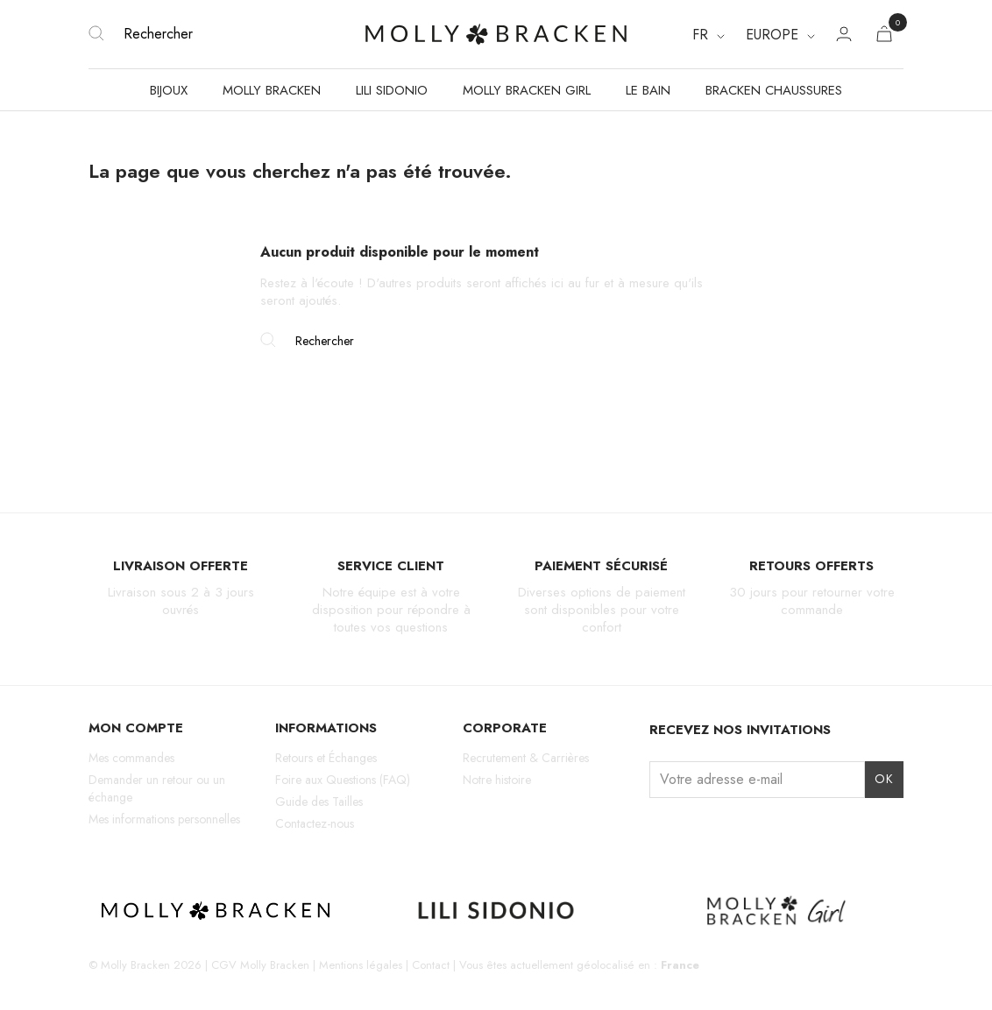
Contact (431, 965)
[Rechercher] (224, 34)
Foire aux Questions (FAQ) (342, 779)
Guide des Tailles (319, 801)
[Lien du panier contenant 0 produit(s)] (884, 37)
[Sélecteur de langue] (708, 35)
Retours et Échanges (326, 757)
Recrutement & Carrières (526, 757)
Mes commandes (131, 757)
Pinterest (751, 831)
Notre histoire (497, 779)
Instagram (660, 831)
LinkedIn (782, 831)
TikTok (721, 831)
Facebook (691, 831)
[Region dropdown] (780, 35)
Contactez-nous (314, 823)
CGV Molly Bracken (260, 965)
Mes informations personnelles (164, 819)
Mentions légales (360, 965)
